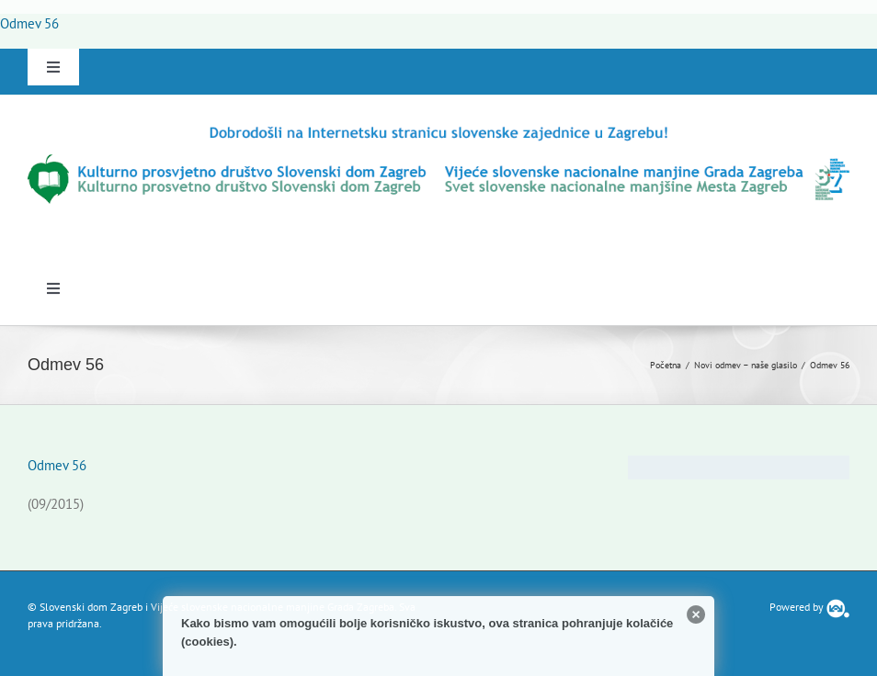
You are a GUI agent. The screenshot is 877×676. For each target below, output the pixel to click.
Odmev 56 (29, 23)
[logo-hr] (438, 130)
